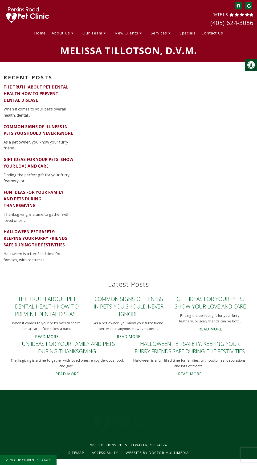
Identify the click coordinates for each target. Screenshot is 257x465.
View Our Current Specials (28, 460)
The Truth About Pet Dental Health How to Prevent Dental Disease (36, 93)
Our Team (92, 33)
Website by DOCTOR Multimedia (157, 452)
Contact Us (212, 33)
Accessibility (105, 452)
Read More (47, 336)
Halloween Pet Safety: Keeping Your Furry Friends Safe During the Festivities (35, 238)
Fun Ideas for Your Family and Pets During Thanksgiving (34, 199)
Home (40, 33)
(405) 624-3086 (231, 23)
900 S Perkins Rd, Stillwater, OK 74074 (128, 445)
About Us (61, 33)
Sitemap (76, 452)
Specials (187, 33)
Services (159, 33)
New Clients (126, 33)
